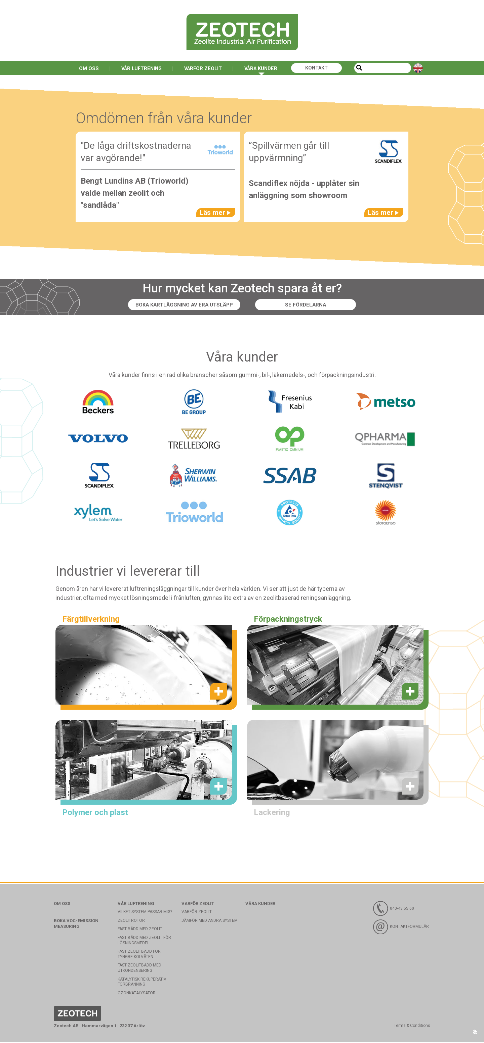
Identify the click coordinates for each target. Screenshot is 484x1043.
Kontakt (322, 68)
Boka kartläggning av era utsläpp (184, 305)
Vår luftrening (137, 68)
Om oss (82, 68)
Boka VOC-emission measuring (76, 924)
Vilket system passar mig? (145, 912)
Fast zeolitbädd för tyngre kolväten (139, 955)
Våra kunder (264, 68)
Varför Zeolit (202, 68)
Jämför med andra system (210, 921)
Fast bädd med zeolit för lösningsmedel (144, 941)
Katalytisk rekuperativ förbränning (142, 983)
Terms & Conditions (412, 1026)
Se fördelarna (308, 305)
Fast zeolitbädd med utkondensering (139, 969)
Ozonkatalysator (137, 993)
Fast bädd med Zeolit (140, 930)
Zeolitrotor (131, 921)
